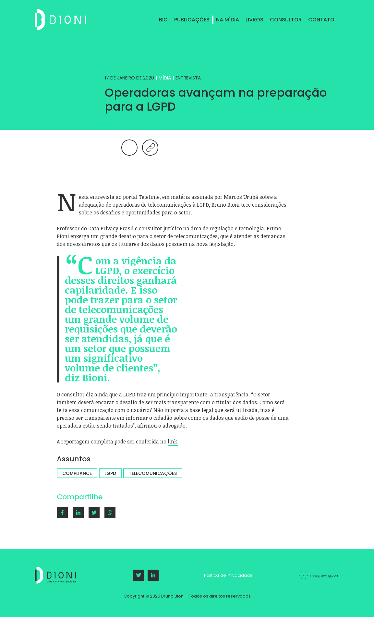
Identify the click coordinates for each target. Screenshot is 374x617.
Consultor (286, 19)
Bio (163, 19)
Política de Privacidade (228, 575)
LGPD (110, 473)
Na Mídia (227, 19)
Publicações (192, 19)
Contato (321, 19)
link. (173, 441)
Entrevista (188, 78)
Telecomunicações (153, 473)
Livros (254, 19)
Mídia (165, 78)
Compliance (77, 473)
